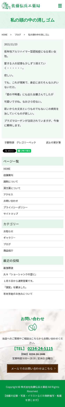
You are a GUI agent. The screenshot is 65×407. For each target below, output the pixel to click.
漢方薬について (11, 188)
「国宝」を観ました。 (15, 287)
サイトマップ (10, 213)
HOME (4, 34)
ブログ (18, 34)
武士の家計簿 (53, 142)
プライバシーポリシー (15, 207)
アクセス (8, 194)
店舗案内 (8, 175)
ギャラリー (9, 237)
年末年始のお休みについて (18, 293)
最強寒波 (8, 268)
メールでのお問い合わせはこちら (32, 368)
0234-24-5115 (40, 348)
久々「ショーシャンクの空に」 (20, 274)
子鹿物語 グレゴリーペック (20, 142)
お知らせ (8, 231)
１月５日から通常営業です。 (19, 281)
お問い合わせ (10, 200)
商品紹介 (8, 250)
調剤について (10, 181)
